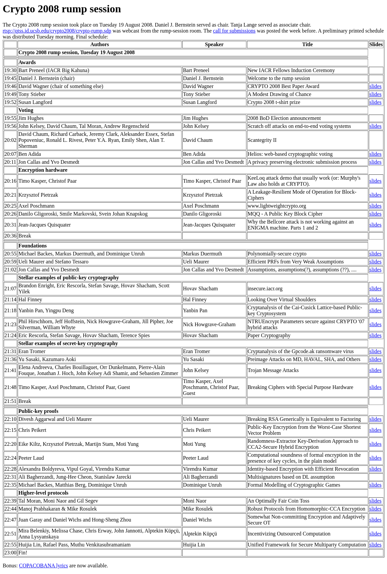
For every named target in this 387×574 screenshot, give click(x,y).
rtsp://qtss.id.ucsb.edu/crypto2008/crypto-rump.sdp (57, 31)
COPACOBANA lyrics (43, 565)
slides (375, 86)
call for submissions (234, 31)
